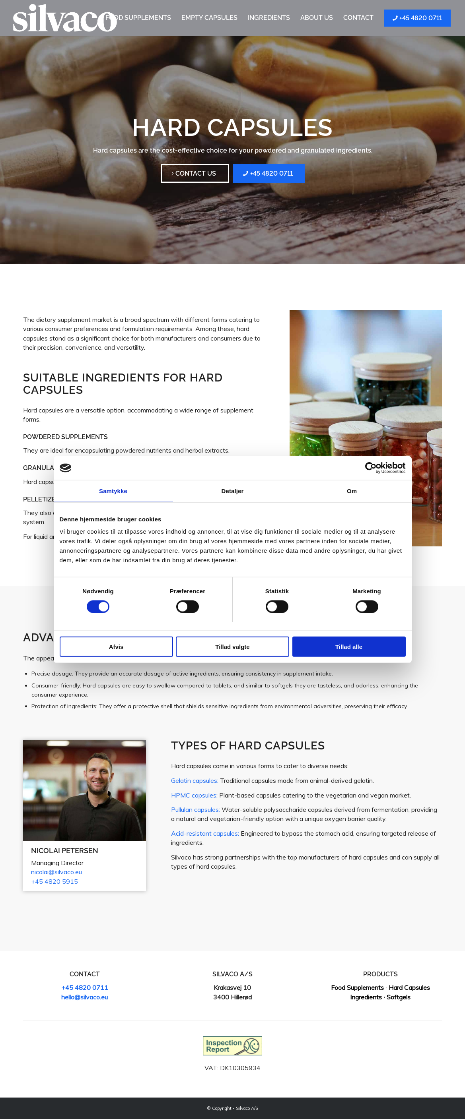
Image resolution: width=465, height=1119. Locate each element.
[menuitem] (138, 18)
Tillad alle (348, 646)
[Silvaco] (65, 18)
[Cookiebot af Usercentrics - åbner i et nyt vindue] (371, 468)
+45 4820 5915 (54, 881)
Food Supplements (357, 987)
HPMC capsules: (194, 795)
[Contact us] (195, 173)
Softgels (399, 997)
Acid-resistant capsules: (205, 833)
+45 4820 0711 (84, 987)
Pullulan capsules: (195, 809)
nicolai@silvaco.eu (56, 872)
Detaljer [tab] (233, 491)
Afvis (116, 646)
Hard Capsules (409, 987)
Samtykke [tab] (113, 491)
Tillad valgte (232, 646)
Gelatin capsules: (194, 780)
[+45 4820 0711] (269, 173)
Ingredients (366, 997)
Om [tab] (352, 491)
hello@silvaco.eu (84, 997)
